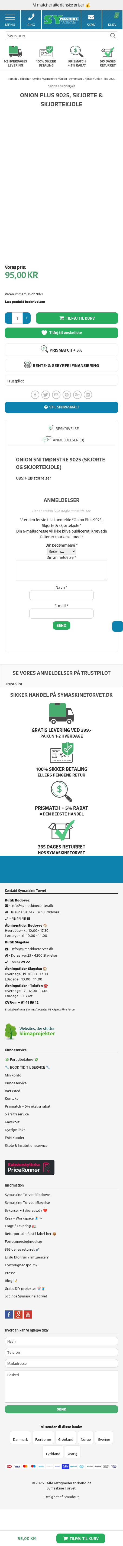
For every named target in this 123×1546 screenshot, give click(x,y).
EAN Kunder (14, 1137)
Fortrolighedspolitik (21, 1264)
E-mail (61, 605)
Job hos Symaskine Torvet (26, 1296)
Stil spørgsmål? (64, 407)
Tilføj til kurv (84, 1538)
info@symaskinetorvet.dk (32, 948)
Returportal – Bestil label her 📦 (31, 1233)
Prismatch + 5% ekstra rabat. (28, 1106)
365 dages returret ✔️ (22, 1249)
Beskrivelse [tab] (67, 428)
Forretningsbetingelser (23, 1241)
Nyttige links (15, 1129)
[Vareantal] (17, 318)
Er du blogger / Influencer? (26, 1257)
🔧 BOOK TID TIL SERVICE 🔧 (27, 1067)
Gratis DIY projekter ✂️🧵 (25, 1288)
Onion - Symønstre (71, 79)
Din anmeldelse (61, 557)
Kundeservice (16, 1082)
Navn (61, 587)
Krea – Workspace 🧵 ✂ (24, 1217)
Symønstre (50, 79)
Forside (13, 79)
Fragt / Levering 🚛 (20, 1225)
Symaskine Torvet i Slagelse (27, 1202)
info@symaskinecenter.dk (32, 905)
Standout (71, 1496)
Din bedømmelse (62, 545)
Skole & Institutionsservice (26, 1145)
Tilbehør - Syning (30, 79)
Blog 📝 (11, 1280)
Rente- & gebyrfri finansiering (66, 365)
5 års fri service (17, 1113)
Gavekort (12, 1121)
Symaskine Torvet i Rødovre (27, 1194)
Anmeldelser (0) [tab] (68, 439)
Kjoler (88, 79)
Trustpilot (15, 381)
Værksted (12, 1090)
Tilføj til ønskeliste (61, 332)
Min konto (13, 1075)
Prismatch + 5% (66, 350)
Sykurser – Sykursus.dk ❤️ (26, 1210)
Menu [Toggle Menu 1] (10, 21)
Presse (10, 1272)
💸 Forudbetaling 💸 (21, 1059)
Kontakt (11, 1098)
